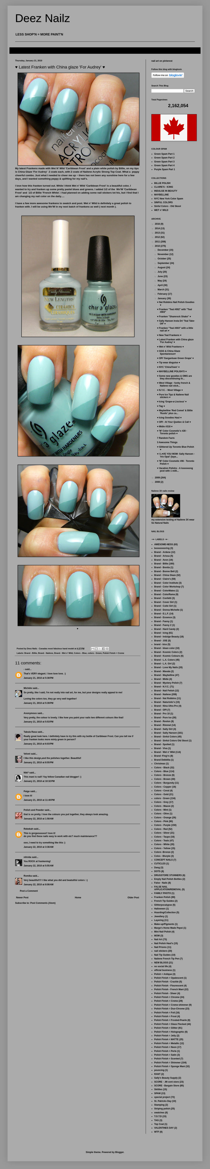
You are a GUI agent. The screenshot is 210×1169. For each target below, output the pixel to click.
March (161, 289)
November (163, 254)
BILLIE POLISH (162, 183)
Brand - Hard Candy (165, 629)
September (164, 263)
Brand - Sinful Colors (165, 736)
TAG (156, 1120)
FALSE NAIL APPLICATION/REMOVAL (167, 888)
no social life (161, 966)
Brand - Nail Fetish (164, 690)
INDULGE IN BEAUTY (165, 191)
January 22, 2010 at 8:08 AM (38, 884)
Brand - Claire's (162, 579)
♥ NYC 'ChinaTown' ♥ (168, 367)
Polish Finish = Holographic (169, 1032)
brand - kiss (160, 644)
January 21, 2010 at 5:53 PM (38, 721)
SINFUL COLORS (163, 202)
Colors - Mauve (162, 806)
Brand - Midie (161, 679)
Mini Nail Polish (162, 931)
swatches (159, 1112)
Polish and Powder (34, 810)
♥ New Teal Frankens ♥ (169, 335)
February (163, 294)
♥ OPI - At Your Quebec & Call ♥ (174, 422)
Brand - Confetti (162, 598)
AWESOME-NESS (163, 544)
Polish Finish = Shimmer (167, 1062)
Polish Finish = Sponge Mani (169, 1066)
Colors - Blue (80, 653)
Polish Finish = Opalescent (168, 978)
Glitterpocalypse (163, 905)
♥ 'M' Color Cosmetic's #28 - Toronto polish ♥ (172, 432)
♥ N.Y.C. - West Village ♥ (170, 390)
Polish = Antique (163, 974)
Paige (27, 791)
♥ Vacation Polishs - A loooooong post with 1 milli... (175, 469)
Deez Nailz (42, 18)
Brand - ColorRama (164, 594)
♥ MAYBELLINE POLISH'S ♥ (172, 371)
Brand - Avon (161, 560)
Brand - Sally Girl (163, 729)
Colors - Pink (161, 821)
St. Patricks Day (162, 1101)
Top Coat (159, 1124)
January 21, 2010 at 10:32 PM (39, 781)
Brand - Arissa (162, 556)
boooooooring (162, 548)
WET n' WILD (161, 210)
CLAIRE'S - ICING (163, 187)
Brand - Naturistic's (164, 702)
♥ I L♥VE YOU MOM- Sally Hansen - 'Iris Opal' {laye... (176, 455)
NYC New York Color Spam (168, 198)
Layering (159, 920)
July (160, 272)
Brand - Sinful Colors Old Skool (171, 740)
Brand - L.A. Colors (164, 660)
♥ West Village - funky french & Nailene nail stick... (173, 384)
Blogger (119, 1152)
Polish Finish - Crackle (166, 981)
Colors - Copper (162, 786)
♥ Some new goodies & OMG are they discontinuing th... (174, 377)
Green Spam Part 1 (164, 154)
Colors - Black (162, 767)
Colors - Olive (161, 813)
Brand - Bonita (162, 567)
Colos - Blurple (162, 856)
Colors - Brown (162, 779)
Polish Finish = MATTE (166, 1039)
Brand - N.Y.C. (161, 686)
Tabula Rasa (30, 732)
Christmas (159, 763)
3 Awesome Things (167, 442)
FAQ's (15, 50)
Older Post (133, 897)
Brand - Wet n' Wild (63, 653)
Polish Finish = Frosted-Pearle (170, 1020)
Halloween (159, 908)
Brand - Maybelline (164, 675)
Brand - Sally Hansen (165, 733)
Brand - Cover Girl (164, 602)
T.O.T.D (158, 1116)
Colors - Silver (162, 833)
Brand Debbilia (162, 760)
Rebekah (28, 829)
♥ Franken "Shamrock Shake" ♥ (174, 316)
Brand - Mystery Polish (166, 683)
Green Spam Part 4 (164, 165)
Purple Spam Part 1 (164, 169)
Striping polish (162, 1108)
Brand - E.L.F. (161, 613)
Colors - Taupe (162, 836)
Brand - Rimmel (162, 725)
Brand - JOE (160, 640)
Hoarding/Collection (165, 912)
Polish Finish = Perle (165, 1051)
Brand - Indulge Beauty (166, 636)
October (162, 258)
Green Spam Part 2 (164, 157)
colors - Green (95, 653)
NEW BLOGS (161, 962)
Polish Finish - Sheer (165, 993)
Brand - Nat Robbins (165, 698)
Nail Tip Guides (162, 955)
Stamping (159, 1105)
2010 (158, 246)
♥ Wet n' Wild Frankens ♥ (170, 346)
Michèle (28, 688)
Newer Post (22, 897)
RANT (157, 1074)
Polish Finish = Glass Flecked (170, 1024)
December (163, 250)
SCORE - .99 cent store (166, 1082)
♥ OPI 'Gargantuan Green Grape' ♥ (175, 358)
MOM (157, 935)
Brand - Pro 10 (162, 713)
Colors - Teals (161, 840)
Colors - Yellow (162, 848)
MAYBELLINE (161, 194)
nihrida (27, 857)
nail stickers (160, 951)
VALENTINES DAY (164, 1128)
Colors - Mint (161, 810)
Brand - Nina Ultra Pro (166, 706)
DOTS (157, 871)
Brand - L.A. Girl (163, 663)
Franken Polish (162, 897)
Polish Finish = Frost (165, 1016)
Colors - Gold (161, 794)
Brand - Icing (161, 633)
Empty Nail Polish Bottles (168, 879)
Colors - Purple (162, 825)
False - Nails (160, 883)
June (160, 276)
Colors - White (162, 844)
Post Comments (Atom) (42, 903)
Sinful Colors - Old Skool (167, 206)
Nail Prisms (160, 947)
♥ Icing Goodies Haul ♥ (169, 417)
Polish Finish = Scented (167, 1058)
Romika (28, 876)
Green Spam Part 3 (164, 161)
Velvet (27, 753)
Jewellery (159, 916)
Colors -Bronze (162, 852)
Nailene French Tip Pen (166, 958)
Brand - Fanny (162, 621)
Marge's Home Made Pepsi (168, 928)
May (160, 280)
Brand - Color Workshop (167, 586)
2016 (158, 224)
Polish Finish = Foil (164, 1012)
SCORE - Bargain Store (166, 1085)
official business (163, 970)
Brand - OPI (160, 710)
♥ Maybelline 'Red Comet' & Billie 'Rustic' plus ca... (175, 411)
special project (162, 1097)
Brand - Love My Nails (166, 667)
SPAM (157, 1093)
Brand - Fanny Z (162, 625)
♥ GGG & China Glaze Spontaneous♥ (168, 352)
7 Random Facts (166, 438)
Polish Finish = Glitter (166, 1028)
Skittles (158, 1089)
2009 (158, 477)
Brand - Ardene (162, 552)
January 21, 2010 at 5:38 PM (38, 678)
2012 (158, 237)
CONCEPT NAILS (163, 859)
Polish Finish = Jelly (165, 1035)
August (162, 267)
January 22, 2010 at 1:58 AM (38, 818)
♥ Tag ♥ (161, 406)
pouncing (159, 1070)
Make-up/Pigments (164, 924)
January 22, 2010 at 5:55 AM (38, 865)
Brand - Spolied (162, 744)
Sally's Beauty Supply (166, 1078)
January (162, 298)
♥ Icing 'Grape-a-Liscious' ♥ (172, 401)
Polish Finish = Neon (165, 1047)
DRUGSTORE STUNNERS (168, 875)
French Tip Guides (164, 901)
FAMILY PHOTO (162, 893)
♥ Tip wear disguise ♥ (168, 362)
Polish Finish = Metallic (166, 1043)
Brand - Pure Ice (163, 717)
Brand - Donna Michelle (166, 610)
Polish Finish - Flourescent (168, 985)
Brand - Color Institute (166, 583)
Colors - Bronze (162, 775)
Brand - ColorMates (164, 590)
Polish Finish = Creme (113, 653)
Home (78, 897)
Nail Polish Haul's (163, 943)
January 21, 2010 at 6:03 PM (38, 743)
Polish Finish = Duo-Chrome (169, 1008)
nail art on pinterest (161, 61)
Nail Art (158, 939)
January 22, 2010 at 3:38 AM (38, 847)
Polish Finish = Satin (165, 1055)
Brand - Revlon (162, 721)
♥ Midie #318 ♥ (165, 426)
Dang (157, 867)
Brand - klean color (164, 648)
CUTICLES (160, 863)
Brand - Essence (163, 617)
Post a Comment (29, 891)
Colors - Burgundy (164, 783)
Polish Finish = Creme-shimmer (171, 1005)
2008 (158, 482)
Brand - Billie (30, 653)
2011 (158, 241)
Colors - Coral (161, 790)
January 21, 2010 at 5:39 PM (38, 703)
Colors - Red (161, 829)
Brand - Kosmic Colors (166, 652)
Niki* (26, 772)
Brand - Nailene (45, 653)
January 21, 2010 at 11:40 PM (39, 800)
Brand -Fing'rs (162, 756)
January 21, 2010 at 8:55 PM (38, 762)
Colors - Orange (162, 817)
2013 (158, 232)
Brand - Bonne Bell (164, 571)
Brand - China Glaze (165, 575)
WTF (156, 1132)
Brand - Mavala (162, 671)
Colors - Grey (161, 802)
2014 (158, 228)
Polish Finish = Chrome (167, 997)
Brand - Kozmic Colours (167, 656)
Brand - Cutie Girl (163, 606)
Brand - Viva (160, 748)
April (160, 285)
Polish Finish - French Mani (169, 989)
